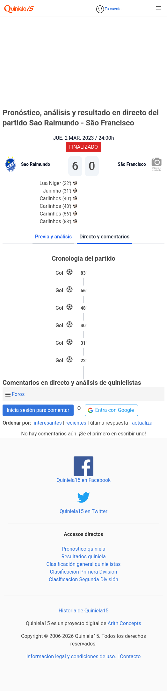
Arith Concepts (124, 623)
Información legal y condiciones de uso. (71, 656)
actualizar (143, 423)
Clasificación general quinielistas (83, 564)
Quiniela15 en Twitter (83, 511)
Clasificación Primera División (83, 572)
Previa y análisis (53, 237)
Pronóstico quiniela (83, 549)
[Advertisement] (83, 61)
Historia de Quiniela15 (84, 611)
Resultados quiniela (83, 557)
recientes (76, 423)
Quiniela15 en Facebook (83, 480)
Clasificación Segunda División (83, 579)
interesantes (48, 423)
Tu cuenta (112, 9)
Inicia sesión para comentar (38, 410)
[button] (158, 8)
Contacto (130, 656)
